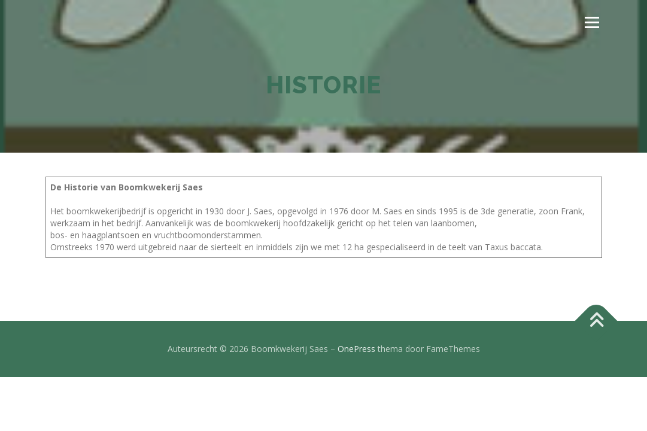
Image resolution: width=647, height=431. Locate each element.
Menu (591, 22)
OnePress (356, 348)
